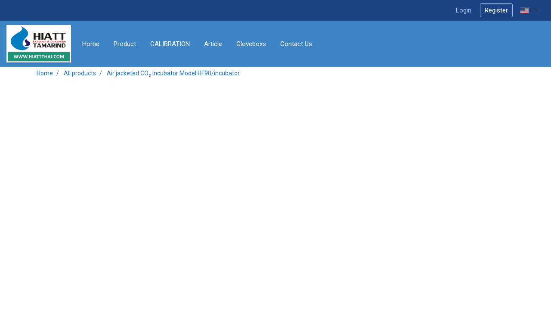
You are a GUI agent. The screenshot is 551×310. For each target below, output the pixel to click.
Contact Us (296, 44)
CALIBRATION (170, 44)
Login (463, 10)
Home (90, 44)
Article (213, 44)
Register (496, 10)
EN (529, 10)
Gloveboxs (251, 44)
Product (125, 44)
